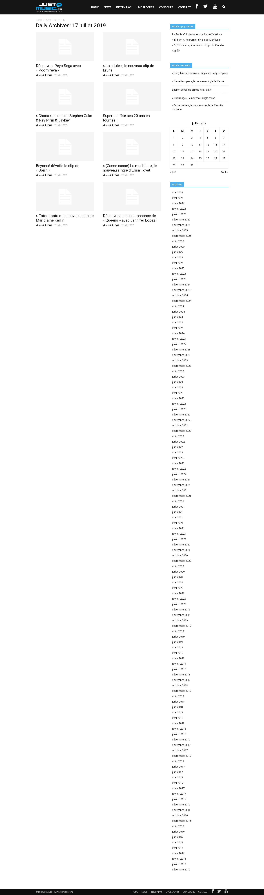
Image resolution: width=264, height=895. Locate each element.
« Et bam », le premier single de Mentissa (196, 39)
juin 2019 (177, 642)
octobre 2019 (180, 620)
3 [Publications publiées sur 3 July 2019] (192, 137)
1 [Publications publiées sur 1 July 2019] (174, 137)
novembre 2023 (181, 355)
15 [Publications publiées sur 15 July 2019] (173, 151)
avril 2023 (177, 393)
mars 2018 (178, 723)
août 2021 (178, 501)
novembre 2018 (181, 680)
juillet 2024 (178, 311)
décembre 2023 (181, 349)
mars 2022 (178, 463)
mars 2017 (178, 788)
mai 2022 (177, 452)
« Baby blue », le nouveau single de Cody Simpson (200, 73)
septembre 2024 (181, 300)
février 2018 (179, 728)
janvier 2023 (179, 409)
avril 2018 (177, 718)
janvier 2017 (179, 799)
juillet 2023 (178, 376)
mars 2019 (178, 658)
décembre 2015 (181, 869)
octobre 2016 (180, 815)
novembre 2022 (181, 420)
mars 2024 (178, 333)
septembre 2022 (181, 430)
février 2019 (179, 663)
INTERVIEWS (124, 7)
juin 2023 (177, 382)
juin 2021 (177, 512)
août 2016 (178, 826)
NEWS (107, 7)
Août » (224, 172)
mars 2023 (178, 398)
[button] (224, 7)
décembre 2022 (181, 414)
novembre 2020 (181, 550)
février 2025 (179, 273)
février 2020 (179, 598)
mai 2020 (177, 582)
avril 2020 (177, 588)
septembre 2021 (181, 495)
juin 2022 (177, 447)
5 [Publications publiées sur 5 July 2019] (207, 137)
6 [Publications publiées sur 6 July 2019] (215, 137)
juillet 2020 (178, 571)
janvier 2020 (179, 604)
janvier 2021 (179, 539)
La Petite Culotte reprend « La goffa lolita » (197, 34)
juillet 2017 (178, 766)
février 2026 (179, 208)
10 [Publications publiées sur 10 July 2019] (191, 144)
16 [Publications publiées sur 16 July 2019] (182, 151)
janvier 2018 (179, 734)
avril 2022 (177, 458)
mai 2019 (177, 647)
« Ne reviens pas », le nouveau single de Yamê (198, 81)
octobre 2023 (180, 360)
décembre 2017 (181, 739)
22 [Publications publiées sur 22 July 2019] (173, 158)
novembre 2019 (181, 615)
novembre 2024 (181, 290)
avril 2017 (177, 783)
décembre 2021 (181, 479)
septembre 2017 (181, 755)
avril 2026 (177, 198)
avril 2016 (177, 848)
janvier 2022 (179, 474)
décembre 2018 (181, 674)
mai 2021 (177, 517)
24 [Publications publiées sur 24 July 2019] (191, 158)
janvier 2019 (179, 669)
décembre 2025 (181, 219)
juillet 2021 (178, 506)
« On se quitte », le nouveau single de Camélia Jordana (197, 107)
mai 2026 (177, 192)
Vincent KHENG (44, 75)
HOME (95, 7)
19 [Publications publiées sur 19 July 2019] (207, 151)
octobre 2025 (180, 230)
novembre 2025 (181, 225)
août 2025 (178, 241)
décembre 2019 (181, 609)
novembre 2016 (181, 810)
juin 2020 (177, 577)
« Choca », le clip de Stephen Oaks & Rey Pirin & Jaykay (64, 118)
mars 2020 (178, 593)
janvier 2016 (179, 864)
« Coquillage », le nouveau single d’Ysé (193, 98)
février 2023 (179, 403)
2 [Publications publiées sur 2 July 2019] (182, 137)
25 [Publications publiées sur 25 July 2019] (200, 158)
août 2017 (178, 761)
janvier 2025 (179, 279)
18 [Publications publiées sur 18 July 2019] (200, 151)
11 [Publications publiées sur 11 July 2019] (200, 144)
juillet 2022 (178, 441)
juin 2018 (177, 707)
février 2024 (179, 338)
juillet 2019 (178, 636)
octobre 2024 (180, 295)
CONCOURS (166, 7)
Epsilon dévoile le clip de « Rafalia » (191, 89)
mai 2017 (177, 777)
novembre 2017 (181, 745)
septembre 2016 (181, 820)
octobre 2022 (180, 425)
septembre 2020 (181, 560)
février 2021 (179, 533)
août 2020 (178, 566)
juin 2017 (177, 772)
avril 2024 (177, 328)
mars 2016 (178, 853)
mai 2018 (177, 712)
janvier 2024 (179, 344)
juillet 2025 (178, 246)
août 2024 (178, 306)
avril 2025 (177, 263)
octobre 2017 (180, 750)
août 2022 (178, 436)
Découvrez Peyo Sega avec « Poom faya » (58, 68)
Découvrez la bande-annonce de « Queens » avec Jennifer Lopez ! (130, 218)
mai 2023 (177, 387)
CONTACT (184, 7)
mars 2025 (178, 268)
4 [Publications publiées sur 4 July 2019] (200, 137)
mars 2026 (178, 203)
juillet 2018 (178, 701)
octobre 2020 (180, 555)
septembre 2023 (181, 365)
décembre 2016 (181, 804)
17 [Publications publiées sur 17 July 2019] (191, 151)
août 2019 (178, 631)
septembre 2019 (181, 625)
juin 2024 (177, 317)
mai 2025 (177, 257)
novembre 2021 (181, 485)
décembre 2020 (181, 544)
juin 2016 (177, 837)
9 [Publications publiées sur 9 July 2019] (182, 144)
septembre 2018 (181, 690)
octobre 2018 (180, 685)
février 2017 (179, 793)
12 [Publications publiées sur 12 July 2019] (207, 144)
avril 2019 (177, 653)
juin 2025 (177, 252)
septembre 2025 (181, 235)
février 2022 (179, 468)
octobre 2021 (180, 490)
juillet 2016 (178, 831)
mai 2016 (177, 842)
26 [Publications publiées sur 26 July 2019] (207, 158)
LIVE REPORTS (145, 7)
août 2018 (178, 696)
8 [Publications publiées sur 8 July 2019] (174, 144)
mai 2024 (177, 322)
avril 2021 (177, 523)
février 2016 (179, 858)
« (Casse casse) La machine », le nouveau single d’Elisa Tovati (130, 168)
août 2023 (178, 371)
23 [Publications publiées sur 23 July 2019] (182, 158)
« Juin (173, 172)
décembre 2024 (181, 284)
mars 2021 (178, 528)
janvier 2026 (179, 214)
